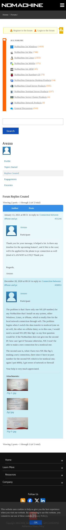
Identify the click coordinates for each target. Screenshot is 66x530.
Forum (14, 14)
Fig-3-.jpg (11, 431)
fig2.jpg (10, 412)
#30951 (58, 285)
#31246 (58, 218)
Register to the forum (23, 30)
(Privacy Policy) (40, 516)
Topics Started (10, 167)
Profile (7, 161)
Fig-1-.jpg (11, 393)
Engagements (10, 179)
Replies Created (11, 173)
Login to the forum (46, 30)
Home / (7, 14)
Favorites (8, 185)
